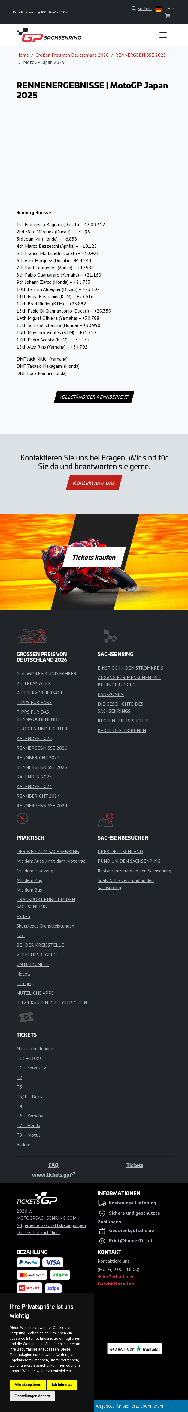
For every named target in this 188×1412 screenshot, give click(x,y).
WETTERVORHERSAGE (40, 693)
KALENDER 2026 (34, 738)
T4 (19, 1106)
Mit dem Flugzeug (35, 871)
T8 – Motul (28, 1135)
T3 (19, 1087)
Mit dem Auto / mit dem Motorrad (51, 861)
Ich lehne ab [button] (62, 1385)
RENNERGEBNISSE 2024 (42, 805)
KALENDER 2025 (34, 777)
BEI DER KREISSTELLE (40, 945)
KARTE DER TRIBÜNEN (122, 730)
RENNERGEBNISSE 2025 (140, 55)
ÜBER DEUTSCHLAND (120, 851)
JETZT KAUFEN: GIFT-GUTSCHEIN (52, 1003)
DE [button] (163, 8)
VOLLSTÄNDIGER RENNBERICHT (94, 397)
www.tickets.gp (53, 1174)
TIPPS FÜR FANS (34, 702)
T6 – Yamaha (30, 1116)
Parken (23, 916)
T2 (19, 1077)
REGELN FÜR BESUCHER (123, 721)
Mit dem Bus (29, 890)
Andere (23, 1144)
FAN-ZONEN (111, 694)
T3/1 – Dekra (30, 1096)
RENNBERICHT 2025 (38, 757)
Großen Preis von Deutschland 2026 (72, 55)
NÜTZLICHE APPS (35, 993)
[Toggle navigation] (163, 35)
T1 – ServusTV (31, 1068)
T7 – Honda (28, 1125)
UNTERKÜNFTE (33, 964)
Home (23, 55)
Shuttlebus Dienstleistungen (45, 926)
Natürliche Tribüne (35, 1048)
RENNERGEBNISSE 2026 (42, 748)
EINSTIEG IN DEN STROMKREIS (130, 668)
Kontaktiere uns (94, 483)
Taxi (21, 935)
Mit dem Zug (29, 880)
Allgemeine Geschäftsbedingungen (51, 1225)
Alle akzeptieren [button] (27, 1385)
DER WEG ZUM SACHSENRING (48, 851)
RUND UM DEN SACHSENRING (129, 861)
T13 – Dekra (29, 1058)
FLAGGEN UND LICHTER (42, 729)
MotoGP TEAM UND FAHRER (47, 673)
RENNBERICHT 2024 (38, 796)
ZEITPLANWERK (34, 683)
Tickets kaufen (94, 557)
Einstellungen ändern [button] (32, 1396)
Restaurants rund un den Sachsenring (134, 871)
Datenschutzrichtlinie (38, 1232)
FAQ (53, 1164)
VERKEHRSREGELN (37, 955)
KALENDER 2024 (34, 786)
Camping (25, 983)
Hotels (24, 974)
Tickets (134, 1164)
